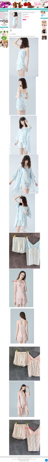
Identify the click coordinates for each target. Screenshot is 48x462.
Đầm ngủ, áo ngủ (3, 17)
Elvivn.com (2, 29)
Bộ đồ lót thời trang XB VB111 (44, 26)
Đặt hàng (25, 19)
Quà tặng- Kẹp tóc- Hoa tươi (4, 18)
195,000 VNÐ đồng (44, 34)
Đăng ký (26, 0)
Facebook (2, 28)
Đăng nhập (30, 0)
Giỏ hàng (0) (43, 0)
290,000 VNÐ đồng (44, 27)
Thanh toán (46, 0)
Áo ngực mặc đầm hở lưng (4, 13)
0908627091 (43, 15)
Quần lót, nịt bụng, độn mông (4, 14)
